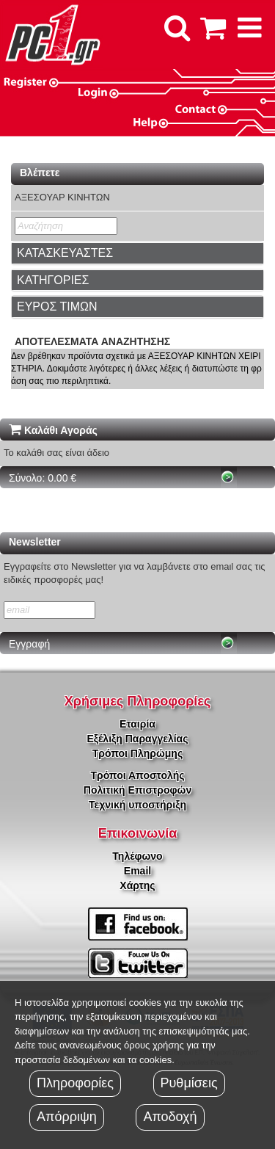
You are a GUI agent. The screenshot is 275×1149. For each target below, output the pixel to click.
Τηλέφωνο (137, 856)
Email (137, 871)
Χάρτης (137, 885)
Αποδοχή (170, 1116)
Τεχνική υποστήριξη (137, 805)
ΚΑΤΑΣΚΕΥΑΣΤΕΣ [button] (65, 253)
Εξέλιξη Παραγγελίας (137, 738)
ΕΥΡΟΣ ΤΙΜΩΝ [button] (57, 306)
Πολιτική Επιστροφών (137, 790)
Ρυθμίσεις (189, 1083)
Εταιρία (137, 724)
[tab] (137, 253)
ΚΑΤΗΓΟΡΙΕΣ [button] (53, 280)
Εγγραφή (29, 644)
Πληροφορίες (75, 1083)
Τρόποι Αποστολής (137, 775)
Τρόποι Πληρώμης (137, 753)
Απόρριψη (67, 1116)
